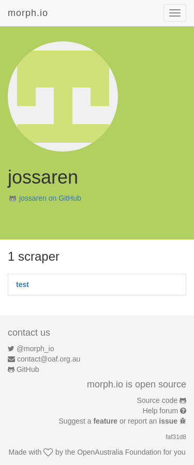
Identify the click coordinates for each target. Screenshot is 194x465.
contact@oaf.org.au (48, 359)
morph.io (28, 13)
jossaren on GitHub (50, 198)
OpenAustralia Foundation (119, 452)
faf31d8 (176, 437)
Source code (157, 400)
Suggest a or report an (119, 421)
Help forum (160, 411)
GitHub (28, 369)
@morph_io (35, 348)
